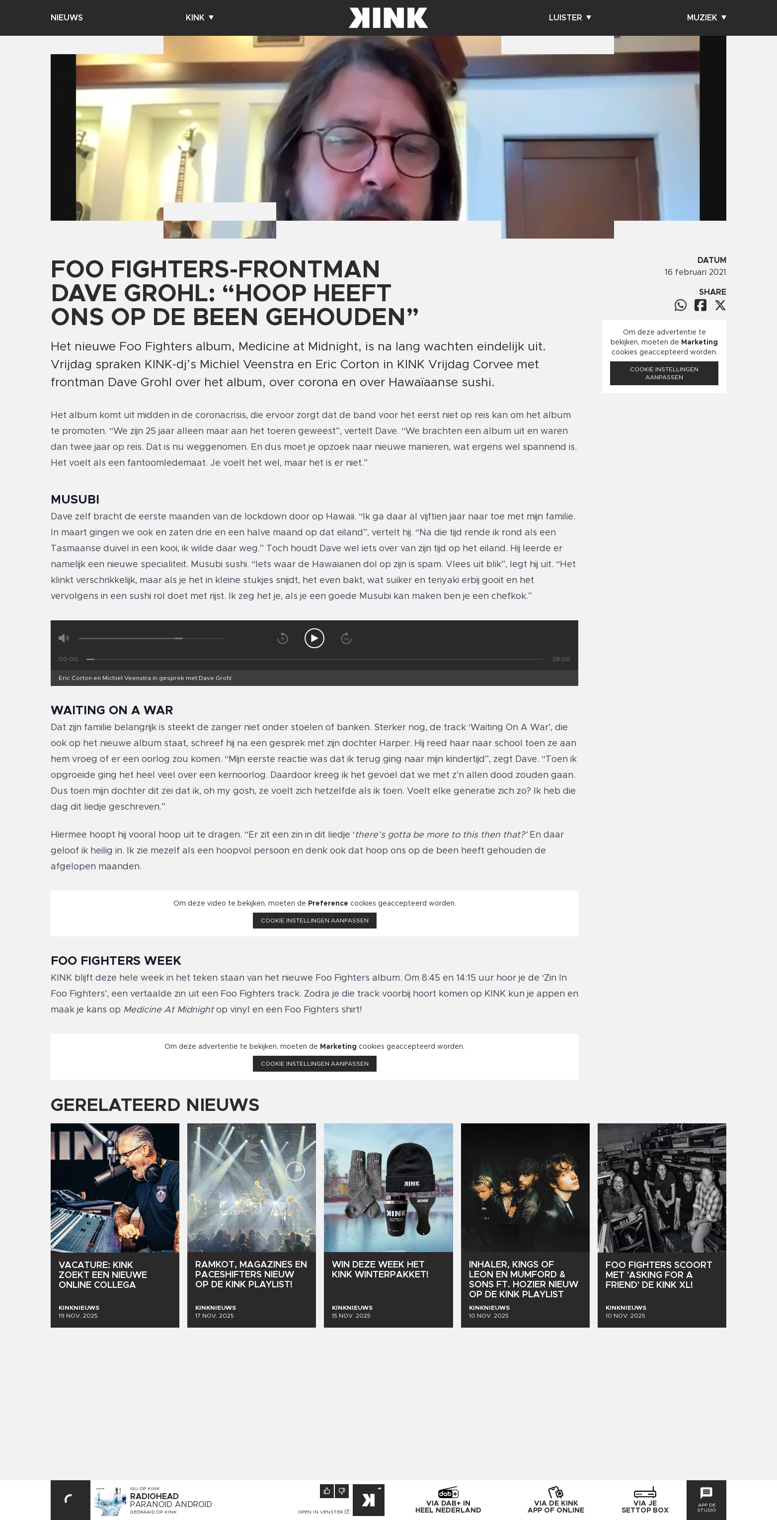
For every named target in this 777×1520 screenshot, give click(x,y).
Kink (200, 18)
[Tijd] (314, 659)
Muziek (706, 18)
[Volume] (151, 638)
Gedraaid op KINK (153, 1512)
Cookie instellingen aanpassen (315, 921)
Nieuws (67, 18)
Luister (570, 18)
